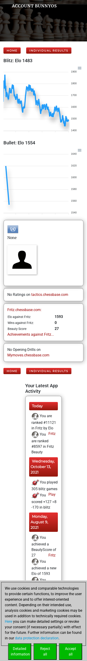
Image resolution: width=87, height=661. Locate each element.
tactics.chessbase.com (49, 294)
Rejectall (45, 651)
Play (52, 494)
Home (12, 50)
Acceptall (70, 651)
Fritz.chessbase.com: (24, 310)
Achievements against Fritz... (30, 334)
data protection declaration (37, 638)
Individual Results (48, 50)
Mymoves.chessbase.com (28, 355)
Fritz (52, 433)
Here (8, 621)
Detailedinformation (20, 651)
